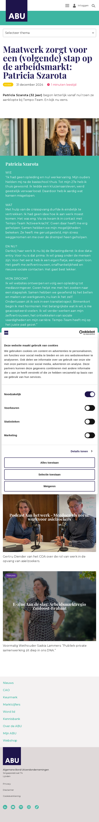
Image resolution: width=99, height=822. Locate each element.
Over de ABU (12, 726)
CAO (6, 690)
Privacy (7, 783)
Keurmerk (10, 697)
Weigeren (49, 486)
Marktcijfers (11, 704)
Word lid (9, 711)
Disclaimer (8, 790)
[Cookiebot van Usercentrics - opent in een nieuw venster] (79, 332)
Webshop (10, 740)
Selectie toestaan (49, 474)
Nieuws (8, 683)
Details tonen (79, 451)
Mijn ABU (9, 733)
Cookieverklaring (12, 796)
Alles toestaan (49, 462)
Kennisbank (11, 719)
